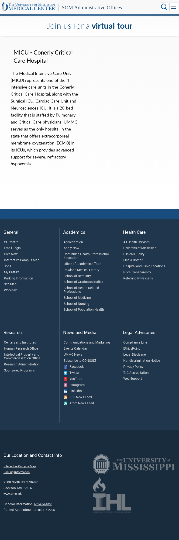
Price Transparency (137, 272)
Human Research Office (21, 349)
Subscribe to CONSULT (80, 361)
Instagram (74, 385)
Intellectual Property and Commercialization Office (22, 356)
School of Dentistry (77, 276)
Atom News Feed (79, 403)
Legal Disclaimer (135, 355)
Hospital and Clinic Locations (144, 266)
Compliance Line (135, 342)
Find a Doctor (133, 260)
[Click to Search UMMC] (164, 7)
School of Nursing (76, 304)
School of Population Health (84, 310)
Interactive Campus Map (21, 260)
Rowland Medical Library (81, 270)
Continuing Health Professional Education (86, 256)
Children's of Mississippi (140, 248)
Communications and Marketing (87, 342)
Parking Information (18, 278)
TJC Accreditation (136, 373)
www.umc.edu (12, 493)
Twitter (72, 373)
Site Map (10, 284)
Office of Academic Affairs (82, 264)
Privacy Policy (133, 367)
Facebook (74, 367)
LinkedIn (73, 391)
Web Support (132, 379)
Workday (10, 290)
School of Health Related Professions (81, 290)
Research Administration (22, 364)
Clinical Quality (134, 254)
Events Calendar (75, 349)
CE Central (11, 242)
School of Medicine (77, 298)
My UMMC (11, 272)
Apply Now (71, 248)
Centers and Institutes (20, 342)
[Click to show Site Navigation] (173, 7)
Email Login (12, 248)
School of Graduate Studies (83, 282)
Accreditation (73, 242)
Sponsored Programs (19, 370)
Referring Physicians (138, 278)
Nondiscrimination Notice (141, 361)
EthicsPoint (131, 349)
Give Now (11, 254)
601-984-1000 (43, 504)
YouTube (73, 379)
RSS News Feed (78, 397)
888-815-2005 (46, 510)
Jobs (7, 266)
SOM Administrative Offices (92, 7)
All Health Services (136, 242)
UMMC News (73, 355)
